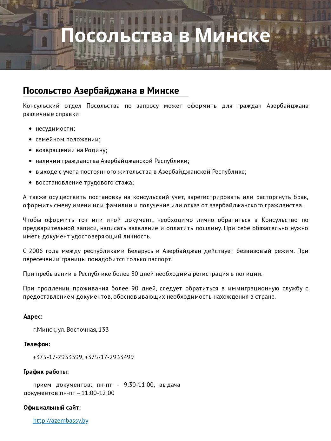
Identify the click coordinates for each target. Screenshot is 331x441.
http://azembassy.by (60, 420)
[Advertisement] (244, 352)
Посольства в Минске (165, 35)
